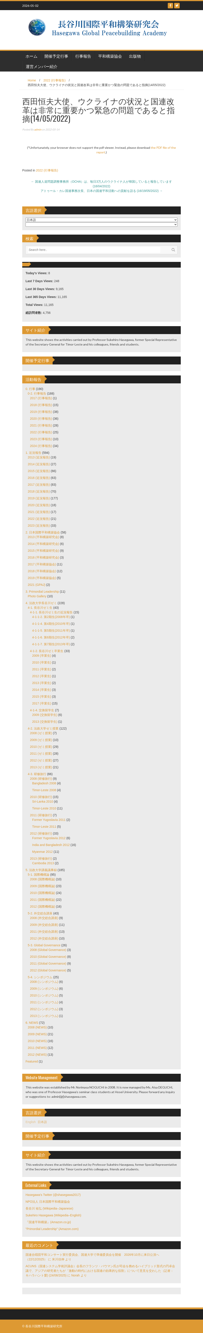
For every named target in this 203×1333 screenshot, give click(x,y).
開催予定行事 (56, 56)
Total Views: (35, 305)
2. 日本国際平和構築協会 (43, 532)
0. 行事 (30, 389)
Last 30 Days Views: (41, 289)
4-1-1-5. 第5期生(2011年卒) (51, 630)
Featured (32, 1061)
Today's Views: (37, 273)
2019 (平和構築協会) (42, 578)
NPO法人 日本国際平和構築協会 (48, 1201)
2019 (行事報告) (41, 412)
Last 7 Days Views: (40, 281)
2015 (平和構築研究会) (43, 550)
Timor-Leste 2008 (44, 790)
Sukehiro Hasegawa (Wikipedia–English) (53, 1215)
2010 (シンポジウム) (44, 995)
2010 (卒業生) (41, 662)
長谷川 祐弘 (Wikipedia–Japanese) (49, 1208)
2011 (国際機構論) (42, 899)
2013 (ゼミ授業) (41, 767)
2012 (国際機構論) (42, 906)
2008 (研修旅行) (41, 778)
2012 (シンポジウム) (44, 1009)
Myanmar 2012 (42, 851)
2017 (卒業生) (41, 703)
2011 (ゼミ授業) (41, 753)
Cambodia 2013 (43, 863)
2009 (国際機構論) (42, 886)
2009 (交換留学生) (44, 715)
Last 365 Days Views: (41, 297)
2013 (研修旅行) (41, 858)
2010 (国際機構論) (42, 893)
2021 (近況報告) (39, 512)
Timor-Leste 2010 (44, 808)
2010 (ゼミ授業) (41, 746)
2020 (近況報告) (39, 505)
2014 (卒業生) (41, 689)
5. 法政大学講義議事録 (41, 870)
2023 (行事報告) (41, 439)
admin (37, 129)
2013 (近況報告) (39, 457)
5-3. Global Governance (44, 945)
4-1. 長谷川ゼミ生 (40, 607)
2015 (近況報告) (39, 471)
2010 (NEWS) (37, 1041)
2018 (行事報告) (41, 405)
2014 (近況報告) (39, 464)
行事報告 (83, 56)
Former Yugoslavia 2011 (49, 820)
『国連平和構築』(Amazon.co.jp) (48, 1222)
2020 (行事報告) (41, 418)
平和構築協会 (110, 56)
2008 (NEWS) (37, 1027)
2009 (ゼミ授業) (41, 740)
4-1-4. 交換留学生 (42, 710)
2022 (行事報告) (54, 80)
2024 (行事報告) (41, 446)
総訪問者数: (34, 312)
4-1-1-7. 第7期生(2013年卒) (51, 644)
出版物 (135, 56)
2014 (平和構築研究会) (43, 544)
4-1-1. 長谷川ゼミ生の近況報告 (51, 612)
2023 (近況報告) (39, 525)
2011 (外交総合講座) (44, 931)
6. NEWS (32, 1022)
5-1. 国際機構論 (38, 874)
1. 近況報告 (33, 452)
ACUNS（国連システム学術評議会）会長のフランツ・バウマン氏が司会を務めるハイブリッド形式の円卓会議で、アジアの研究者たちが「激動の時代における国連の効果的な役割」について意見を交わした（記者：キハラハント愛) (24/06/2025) (100, 1270)
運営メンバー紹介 (41, 66)
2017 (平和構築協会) (42, 564)
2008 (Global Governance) (48, 950)
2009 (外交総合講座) (44, 925)
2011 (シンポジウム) (44, 1002)
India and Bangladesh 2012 (51, 845)
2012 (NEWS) (37, 1054)
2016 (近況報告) (39, 478)
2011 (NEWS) (37, 1048)
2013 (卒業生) (41, 683)
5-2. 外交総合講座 (40, 913)
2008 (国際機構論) (42, 879)
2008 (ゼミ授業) (41, 733)
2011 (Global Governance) (48, 963)
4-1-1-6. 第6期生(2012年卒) (51, 637)
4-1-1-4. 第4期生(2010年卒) (51, 623)
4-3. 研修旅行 (37, 774)
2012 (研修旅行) (41, 833)
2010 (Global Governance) (48, 956)
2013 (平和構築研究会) (43, 537)
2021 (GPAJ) (36, 585)
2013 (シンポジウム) (44, 1016)
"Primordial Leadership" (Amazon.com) (52, 1229)
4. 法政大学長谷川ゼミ (41, 603)
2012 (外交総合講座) (44, 938)
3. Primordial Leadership (42, 591)
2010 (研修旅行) (41, 797)
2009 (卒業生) (41, 655)
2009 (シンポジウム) (44, 988)
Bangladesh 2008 (44, 783)
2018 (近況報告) (39, 491)
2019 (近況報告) (39, 498)
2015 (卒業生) (41, 696)
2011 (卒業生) (41, 669)
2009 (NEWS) (37, 1034)
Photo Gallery (37, 596)
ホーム (31, 56)
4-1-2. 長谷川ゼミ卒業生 (46, 651)
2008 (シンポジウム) (44, 982)
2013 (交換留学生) (44, 721)
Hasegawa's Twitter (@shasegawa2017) (53, 1195)
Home (32, 80)
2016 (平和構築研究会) (43, 557)
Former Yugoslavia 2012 (49, 838)
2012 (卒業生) (41, 676)
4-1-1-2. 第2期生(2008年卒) (51, 617)
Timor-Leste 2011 (44, 826)
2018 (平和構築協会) (42, 571)
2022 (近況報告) (39, 518)
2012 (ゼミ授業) (41, 760)
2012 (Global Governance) (48, 970)
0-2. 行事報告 (37, 393)
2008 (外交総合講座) (44, 918)
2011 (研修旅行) (41, 815)
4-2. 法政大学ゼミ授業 (43, 728)
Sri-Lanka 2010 (42, 801)
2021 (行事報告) (41, 425)
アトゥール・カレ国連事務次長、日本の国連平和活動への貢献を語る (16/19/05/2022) (102, 191)
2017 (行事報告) (41, 398)
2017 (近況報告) (39, 484)
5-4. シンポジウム (40, 977)
